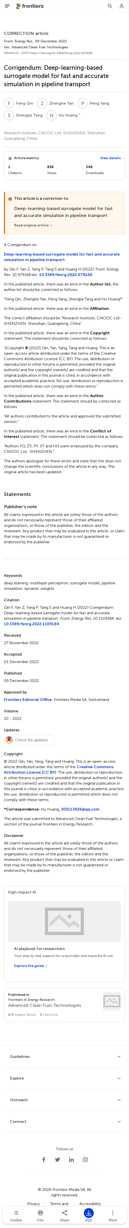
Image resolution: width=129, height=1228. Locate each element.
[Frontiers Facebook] (44, 1160)
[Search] (110, 6)
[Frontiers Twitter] (58, 1160)
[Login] (122, 6)
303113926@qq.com (80, 809)
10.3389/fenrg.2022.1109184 (31, 623)
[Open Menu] (7, 6)
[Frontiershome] (30, 6)
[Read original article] (33, 225)
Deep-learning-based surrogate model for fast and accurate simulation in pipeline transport (62, 257)
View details (110, 158)
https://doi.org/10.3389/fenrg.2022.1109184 (62, 53)
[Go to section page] (64, 1004)
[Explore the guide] (31, 965)
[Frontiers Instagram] (85, 1160)
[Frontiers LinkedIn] (71, 1160)
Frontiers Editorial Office (28, 699)
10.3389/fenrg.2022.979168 (65, 274)
